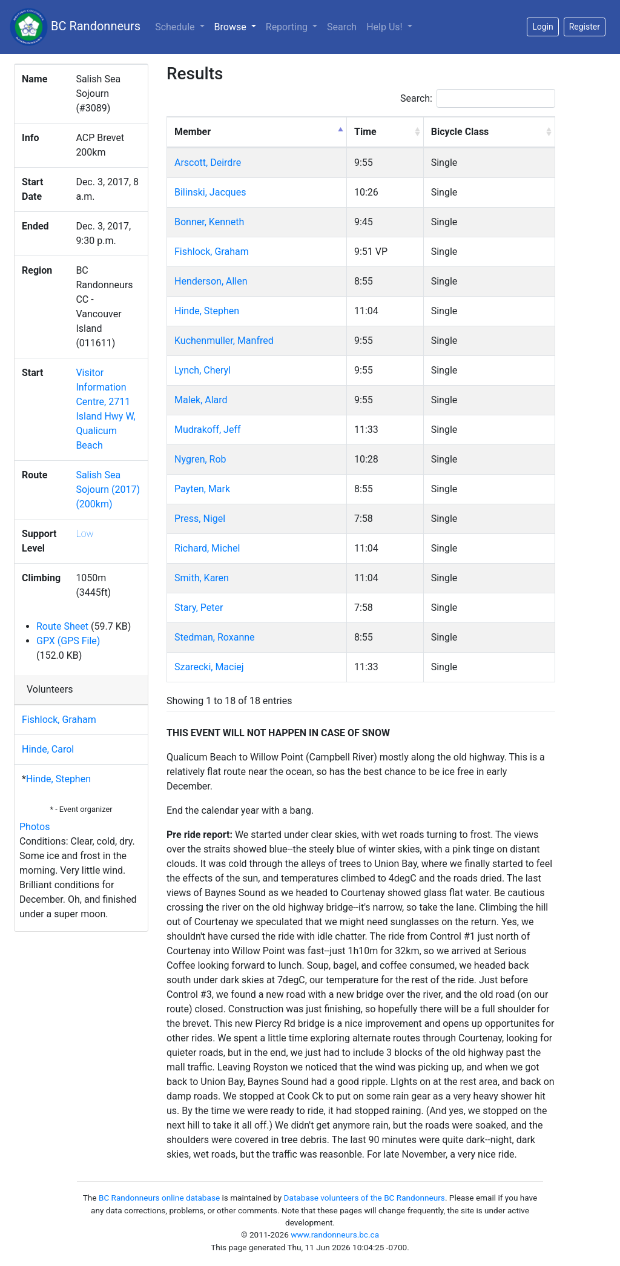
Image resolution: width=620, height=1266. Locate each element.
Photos (34, 826)
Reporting (288, 27)
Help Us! (385, 27)
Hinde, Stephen (58, 779)
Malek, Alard (201, 400)
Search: (477, 98)
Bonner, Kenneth (209, 222)
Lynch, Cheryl (202, 370)
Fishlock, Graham (59, 719)
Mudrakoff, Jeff (207, 429)
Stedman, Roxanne (214, 637)
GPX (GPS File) (68, 641)
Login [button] (542, 26)
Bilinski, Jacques (210, 192)
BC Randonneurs (75, 27)
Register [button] (584, 26)
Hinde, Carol (48, 749)
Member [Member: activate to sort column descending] (192, 131)
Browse (237, 26)
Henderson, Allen (211, 281)
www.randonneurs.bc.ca (335, 1234)
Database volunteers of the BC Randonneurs (364, 1197)
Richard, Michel (207, 548)
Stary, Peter (198, 607)
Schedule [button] (176, 27)
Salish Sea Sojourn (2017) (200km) (108, 489)
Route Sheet (62, 626)
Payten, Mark (202, 489)
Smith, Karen (201, 578)
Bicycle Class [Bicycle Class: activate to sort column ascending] (460, 131)
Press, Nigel (199, 518)
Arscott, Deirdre (207, 162)
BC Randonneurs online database (159, 1197)
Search (342, 27)
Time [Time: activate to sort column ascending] (365, 131)
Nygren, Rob (200, 459)
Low (84, 533)
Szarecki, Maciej (209, 667)
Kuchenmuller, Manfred (224, 340)
